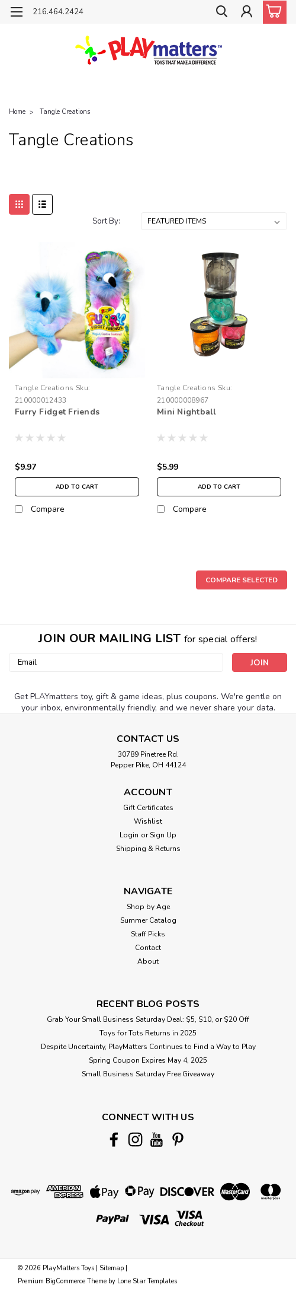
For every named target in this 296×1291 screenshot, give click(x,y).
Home (17, 111)
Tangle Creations (65, 111)
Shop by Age (148, 906)
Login (129, 835)
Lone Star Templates (147, 1281)
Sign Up (163, 835)
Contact (148, 947)
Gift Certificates (148, 807)
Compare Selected (241, 580)
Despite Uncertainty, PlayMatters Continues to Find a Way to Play (148, 1046)
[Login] (246, 14)
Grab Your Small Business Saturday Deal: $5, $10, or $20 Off (148, 1019)
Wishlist (148, 821)
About (148, 961)
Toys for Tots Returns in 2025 (148, 1033)
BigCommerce (65, 1281)
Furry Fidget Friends (57, 411)
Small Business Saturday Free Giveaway (148, 1074)
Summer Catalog (148, 920)
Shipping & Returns (148, 848)
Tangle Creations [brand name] (44, 388)
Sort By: (106, 221)
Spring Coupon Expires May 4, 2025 (148, 1060)
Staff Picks (148, 934)
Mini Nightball (187, 411)
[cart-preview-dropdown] (272, 12)
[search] (219, 14)
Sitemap (111, 1268)
